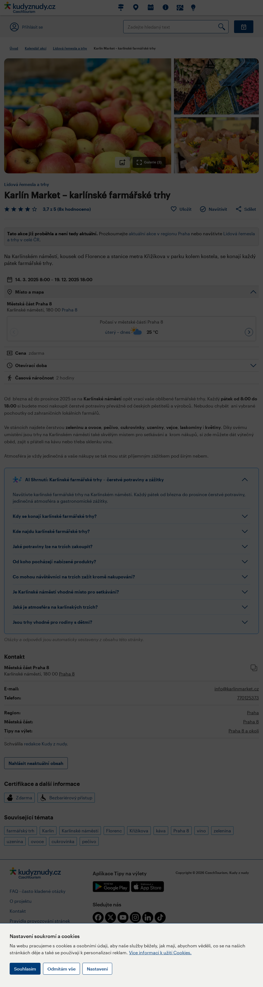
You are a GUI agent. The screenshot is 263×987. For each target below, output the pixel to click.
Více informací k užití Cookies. (160, 952)
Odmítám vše (61, 968)
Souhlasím (25, 968)
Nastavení (97, 968)
